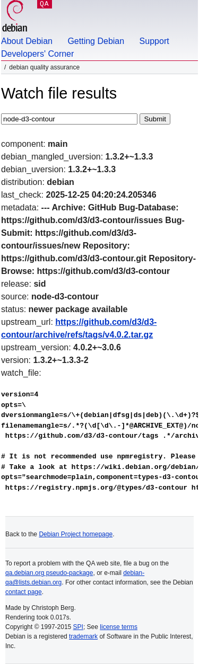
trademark (83, 636)
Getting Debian (95, 41)
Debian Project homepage (76, 534)
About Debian (27, 41)
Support (154, 41)
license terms (118, 627)
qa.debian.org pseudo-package (49, 573)
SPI (78, 627)
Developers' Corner (37, 53)
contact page (23, 592)
